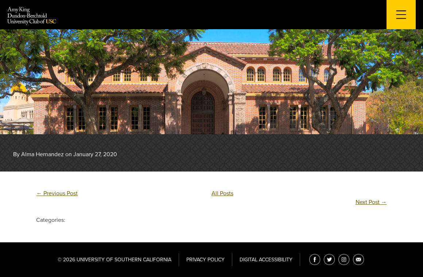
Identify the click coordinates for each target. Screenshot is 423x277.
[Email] (358, 259)
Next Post (371, 202)
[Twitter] (329, 259)
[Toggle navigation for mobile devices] (401, 14)
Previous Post (57, 193)
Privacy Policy (205, 260)
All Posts (222, 193)
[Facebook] (314, 259)
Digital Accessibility (266, 260)
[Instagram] (343, 259)
